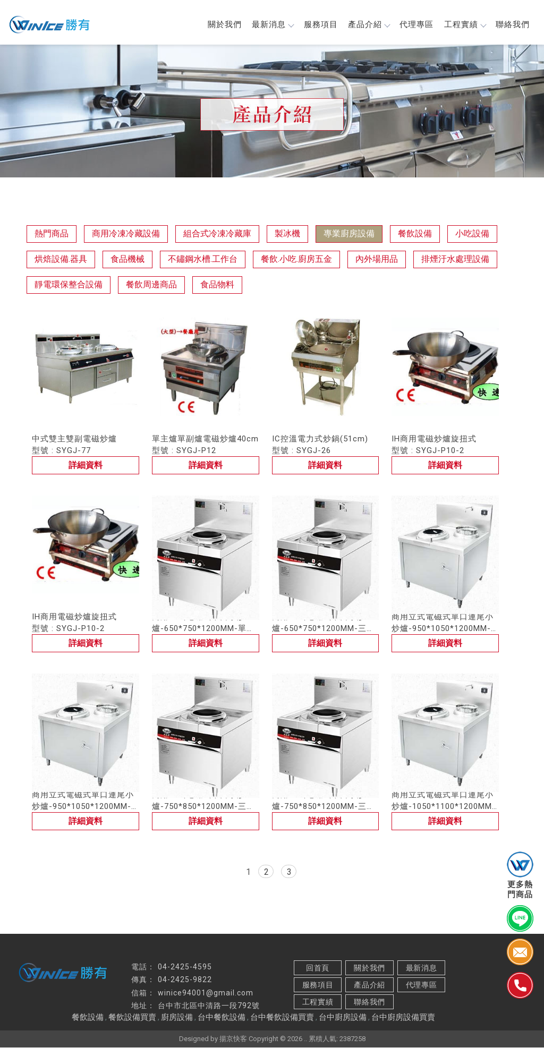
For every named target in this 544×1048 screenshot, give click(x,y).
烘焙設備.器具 (61, 259)
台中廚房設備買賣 (403, 1018)
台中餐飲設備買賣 (282, 1018)
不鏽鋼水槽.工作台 (202, 259)
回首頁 (318, 968)
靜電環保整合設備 (69, 285)
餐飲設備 (415, 234)
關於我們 (222, 25)
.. (305, 1039)
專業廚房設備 (349, 234)
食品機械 (127, 259)
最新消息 (270, 25)
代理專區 (415, 25)
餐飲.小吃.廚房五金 (296, 259)
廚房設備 (177, 1018)
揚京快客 (233, 1039)
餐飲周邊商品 (151, 285)
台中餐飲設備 (221, 1018)
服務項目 (319, 25)
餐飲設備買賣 (132, 1018)
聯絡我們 (512, 25)
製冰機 (287, 234)
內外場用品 (376, 259)
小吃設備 (472, 234)
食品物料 (217, 285)
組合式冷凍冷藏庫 (217, 234)
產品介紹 (367, 25)
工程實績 (463, 25)
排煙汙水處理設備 (455, 259)
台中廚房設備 (343, 1018)
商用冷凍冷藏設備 (126, 234)
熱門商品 (52, 234)
